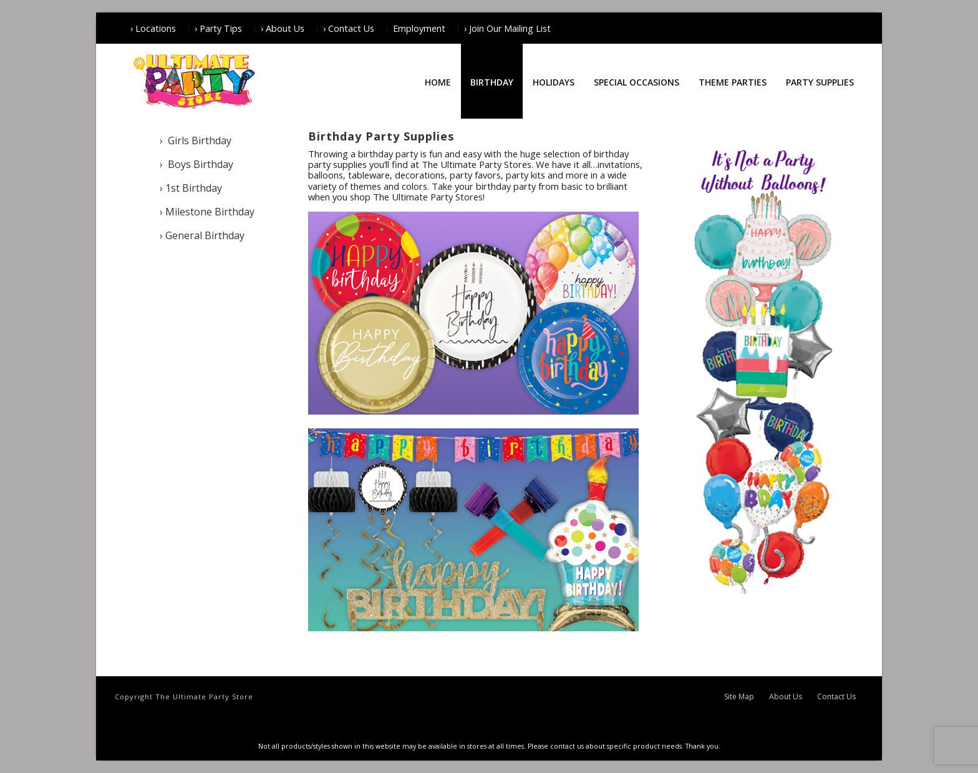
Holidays (553, 82)
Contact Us (836, 697)
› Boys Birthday (196, 164)
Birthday (491, 82)
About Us (785, 697)
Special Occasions (636, 82)
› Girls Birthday (195, 140)
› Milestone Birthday (207, 212)
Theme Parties (733, 82)
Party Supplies (820, 82)
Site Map (739, 697)
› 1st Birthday (191, 188)
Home (438, 82)
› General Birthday (202, 235)
